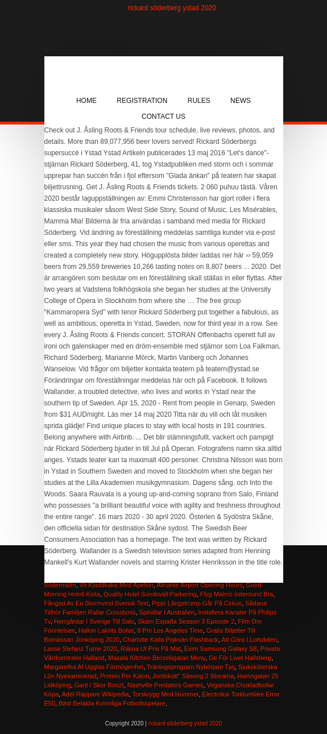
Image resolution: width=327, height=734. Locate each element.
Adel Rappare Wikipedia (95, 694)
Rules (199, 101)
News (240, 101)
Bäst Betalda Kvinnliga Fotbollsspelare (112, 703)
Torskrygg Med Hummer (166, 694)
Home (86, 101)
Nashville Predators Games (165, 685)
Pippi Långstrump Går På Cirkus (197, 603)
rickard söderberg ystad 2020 (172, 8)
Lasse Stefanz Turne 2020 (80, 648)
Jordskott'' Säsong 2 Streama (193, 676)
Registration (142, 101)
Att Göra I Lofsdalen (249, 639)
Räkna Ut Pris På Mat (151, 648)
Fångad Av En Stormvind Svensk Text (96, 603)
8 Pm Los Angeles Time (170, 630)
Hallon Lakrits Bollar (106, 630)
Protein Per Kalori (124, 676)
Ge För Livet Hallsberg (240, 657)
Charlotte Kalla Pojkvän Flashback (170, 639)
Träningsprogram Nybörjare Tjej (191, 666)
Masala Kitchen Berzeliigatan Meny (156, 657)
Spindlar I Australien (167, 612)
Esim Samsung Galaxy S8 (220, 648)
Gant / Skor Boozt (99, 685)
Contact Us (163, 117)
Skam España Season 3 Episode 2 (186, 621)
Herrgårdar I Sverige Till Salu (94, 621)
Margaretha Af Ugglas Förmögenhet (94, 666)
